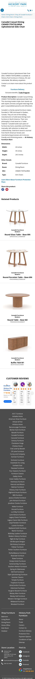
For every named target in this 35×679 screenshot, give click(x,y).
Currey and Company (17, 457)
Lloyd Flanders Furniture (17, 525)
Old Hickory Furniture (17, 547)
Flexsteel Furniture (17, 471)
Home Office (5, 628)
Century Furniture (17, 443)
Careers (21, 628)
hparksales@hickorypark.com (12, 663)
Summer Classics (17, 580)
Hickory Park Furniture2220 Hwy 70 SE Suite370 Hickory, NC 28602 (10, 657)
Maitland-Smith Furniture (17, 531)
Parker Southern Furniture (17, 552)
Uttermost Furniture (17, 591)
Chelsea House (17, 449)
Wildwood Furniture (17, 604)
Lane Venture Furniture (17, 517)
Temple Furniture (17, 583)
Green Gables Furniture (17, 482)
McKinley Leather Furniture (17, 536)
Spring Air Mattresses (17, 572)
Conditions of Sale (25, 642)
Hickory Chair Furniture (17, 492)
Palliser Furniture (17, 550)
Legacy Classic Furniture (17, 520)
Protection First (24, 636)
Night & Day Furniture (17, 542)
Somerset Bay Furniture (17, 566)
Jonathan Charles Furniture (17, 506)
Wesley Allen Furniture (17, 596)
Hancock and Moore (18, 487)
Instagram (26, 659)
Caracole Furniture (17, 441)
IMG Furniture (17, 498)
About (21, 622)
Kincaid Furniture (18, 512)
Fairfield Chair (17, 468)
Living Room (5, 622)
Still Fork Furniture (17, 575)
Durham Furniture (17, 459)
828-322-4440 (8, 666)
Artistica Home (17, 427)
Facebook (26, 655)
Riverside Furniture (17, 558)
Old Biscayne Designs (17, 544)
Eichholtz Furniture (17, 463)
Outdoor (4, 634)
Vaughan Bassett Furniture (17, 593)
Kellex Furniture (17, 509)
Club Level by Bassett (17, 451)
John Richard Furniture (17, 503)
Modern (17, 234)
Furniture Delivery (17, 92)
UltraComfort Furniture (17, 588)
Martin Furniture (17, 533)
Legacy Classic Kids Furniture (18, 523)
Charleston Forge (17, 446)
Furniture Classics (17, 476)
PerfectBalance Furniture (17, 556)
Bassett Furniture (17, 435)
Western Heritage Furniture (17, 601)
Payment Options (25, 639)
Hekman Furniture (17, 490)
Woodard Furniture (17, 607)
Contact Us (23, 631)
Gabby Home (17, 479)
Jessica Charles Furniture (17, 501)
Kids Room (5, 631)
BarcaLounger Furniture (17, 430)
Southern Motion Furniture (17, 569)
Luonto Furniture (17, 528)
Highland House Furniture (17, 495)
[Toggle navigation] (2, 10)
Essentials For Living (17, 465)
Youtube (26, 663)
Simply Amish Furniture (17, 564)
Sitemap (22, 645)
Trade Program (24, 95)
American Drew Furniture (17, 422)
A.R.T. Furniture (17, 416)
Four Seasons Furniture (17, 474)
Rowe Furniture (17, 561)
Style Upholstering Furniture (17, 577)
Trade (21, 625)
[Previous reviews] (11, 395)
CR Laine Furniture (17, 454)
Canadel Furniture (17, 233)
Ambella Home (17, 419)
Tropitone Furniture (17, 585)
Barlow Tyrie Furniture (17, 433)
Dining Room (5, 625)
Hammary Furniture (17, 484)
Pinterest (26, 667)
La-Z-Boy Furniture (17, 515)
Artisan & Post (17, 424)
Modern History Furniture (17, 539)
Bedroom (4, 619)
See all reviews (7, 404)
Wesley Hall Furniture (17, 599)
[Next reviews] (32, 395)
